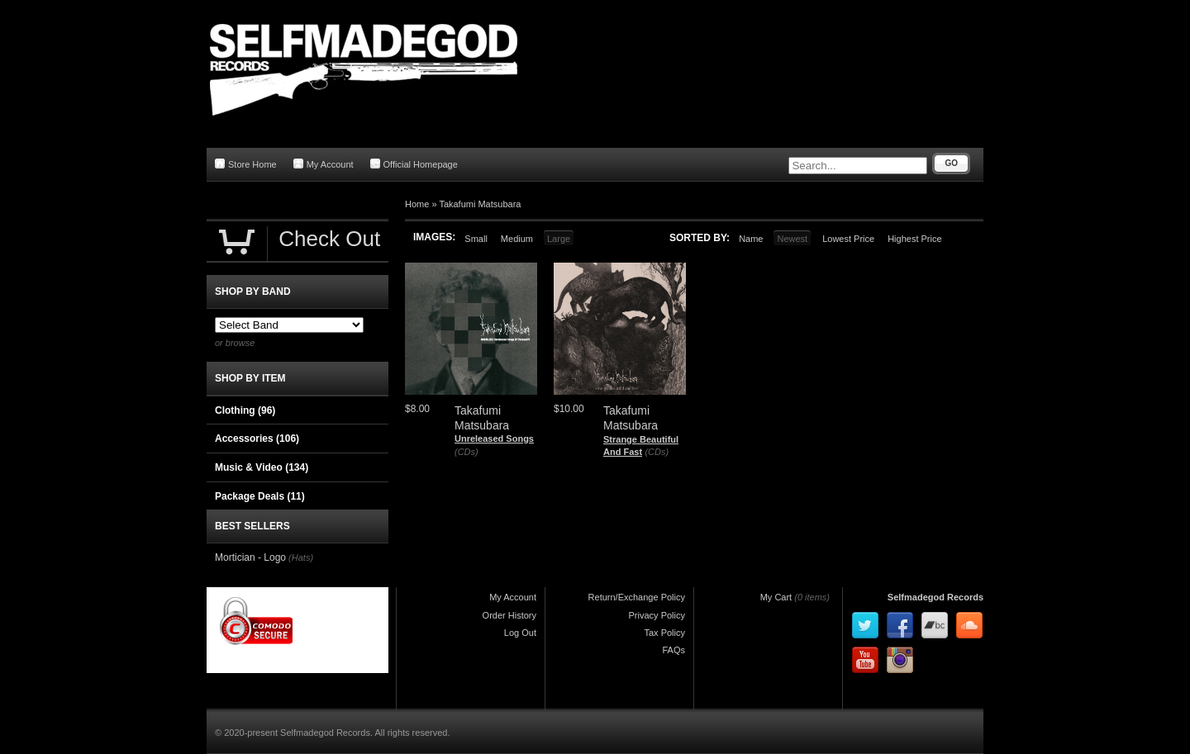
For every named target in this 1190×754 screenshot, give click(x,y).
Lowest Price (848, 239)
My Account (323, 164)
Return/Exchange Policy (636, 597)
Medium (517, 239)
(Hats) (300, 557)
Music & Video (261, 467)
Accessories (257, 438)
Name (751, 239)
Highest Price (914, 239)
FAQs (673, 650)
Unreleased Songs (494, 438)
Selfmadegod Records (935, 597)
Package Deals (260, 496)
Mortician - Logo (250, 557)
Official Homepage (414, 164)
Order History (509, 615)
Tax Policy (664, 633)
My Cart (776, 597)
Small (476, 239)
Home (417, 204)
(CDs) (466, 452)
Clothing (245, 410)
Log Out (520, 633)
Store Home (246, 164)
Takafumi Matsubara (480, 204)
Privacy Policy (657, 615)
